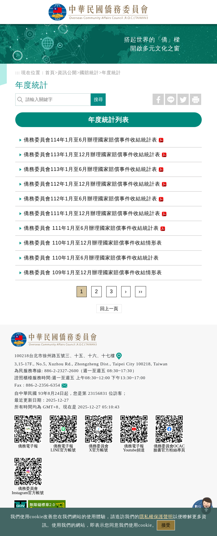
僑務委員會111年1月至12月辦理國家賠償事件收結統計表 (95, 213)
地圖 (123, 355)
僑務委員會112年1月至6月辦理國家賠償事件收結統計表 (93, 198)
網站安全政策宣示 (130, 526)
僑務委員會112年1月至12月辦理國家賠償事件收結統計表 (95, 184)
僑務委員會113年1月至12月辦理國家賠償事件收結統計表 (95, 154)
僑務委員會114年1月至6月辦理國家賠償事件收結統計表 (93, 140)
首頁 (50, 72)
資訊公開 (67, 72)
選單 (206, 10)
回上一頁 (109, 308)
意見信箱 (72, 385)
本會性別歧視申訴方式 (184, 526)
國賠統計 (89, 72)
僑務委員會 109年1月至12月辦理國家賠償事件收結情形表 (93, 272)
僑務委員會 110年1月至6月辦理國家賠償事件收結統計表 (91, 258)
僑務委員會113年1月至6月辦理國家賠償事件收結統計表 (93, 169)
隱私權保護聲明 (84, 526)
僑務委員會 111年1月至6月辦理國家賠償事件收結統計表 (94, 228)
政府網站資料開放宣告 (33, 526)
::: (17, 72)
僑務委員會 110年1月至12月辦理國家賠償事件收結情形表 (93, 243)
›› (141, 291)
